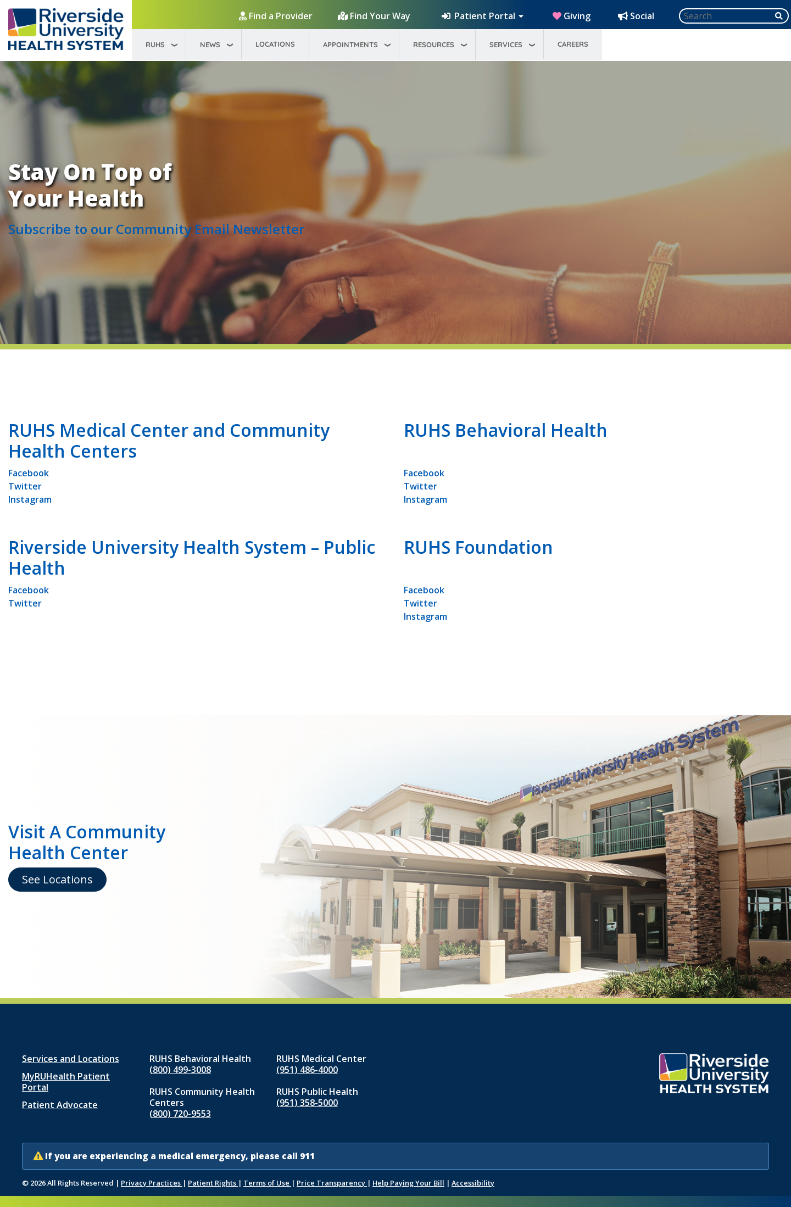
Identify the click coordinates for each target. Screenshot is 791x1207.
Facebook (28, 473)
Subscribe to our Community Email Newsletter (156, 229)
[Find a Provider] (276, 16)
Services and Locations (70, 1059)
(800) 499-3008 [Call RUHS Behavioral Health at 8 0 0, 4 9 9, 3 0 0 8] (180, 1070)
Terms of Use (267, 1183)
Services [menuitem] (505, 44)
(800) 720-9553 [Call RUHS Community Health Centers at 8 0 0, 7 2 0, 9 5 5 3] (180, 1114)
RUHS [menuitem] (155, 44)
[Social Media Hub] (637, 16)
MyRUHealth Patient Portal (66, 1081)
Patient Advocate (60, 1105)
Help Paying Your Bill (408, 1183)
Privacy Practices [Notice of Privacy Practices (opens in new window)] (151, 1183)
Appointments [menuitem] (350, 44)
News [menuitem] (210, 44)
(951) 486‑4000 (306, 1070)
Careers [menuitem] (573, 44)
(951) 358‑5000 (306, 1103)
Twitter (25, 486)
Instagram (30, 499)
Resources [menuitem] (433, 44)
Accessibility (473, 1183)
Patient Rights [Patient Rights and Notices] (213, 1183)
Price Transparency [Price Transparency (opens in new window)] (332, 1183)
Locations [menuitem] (275, 44)
